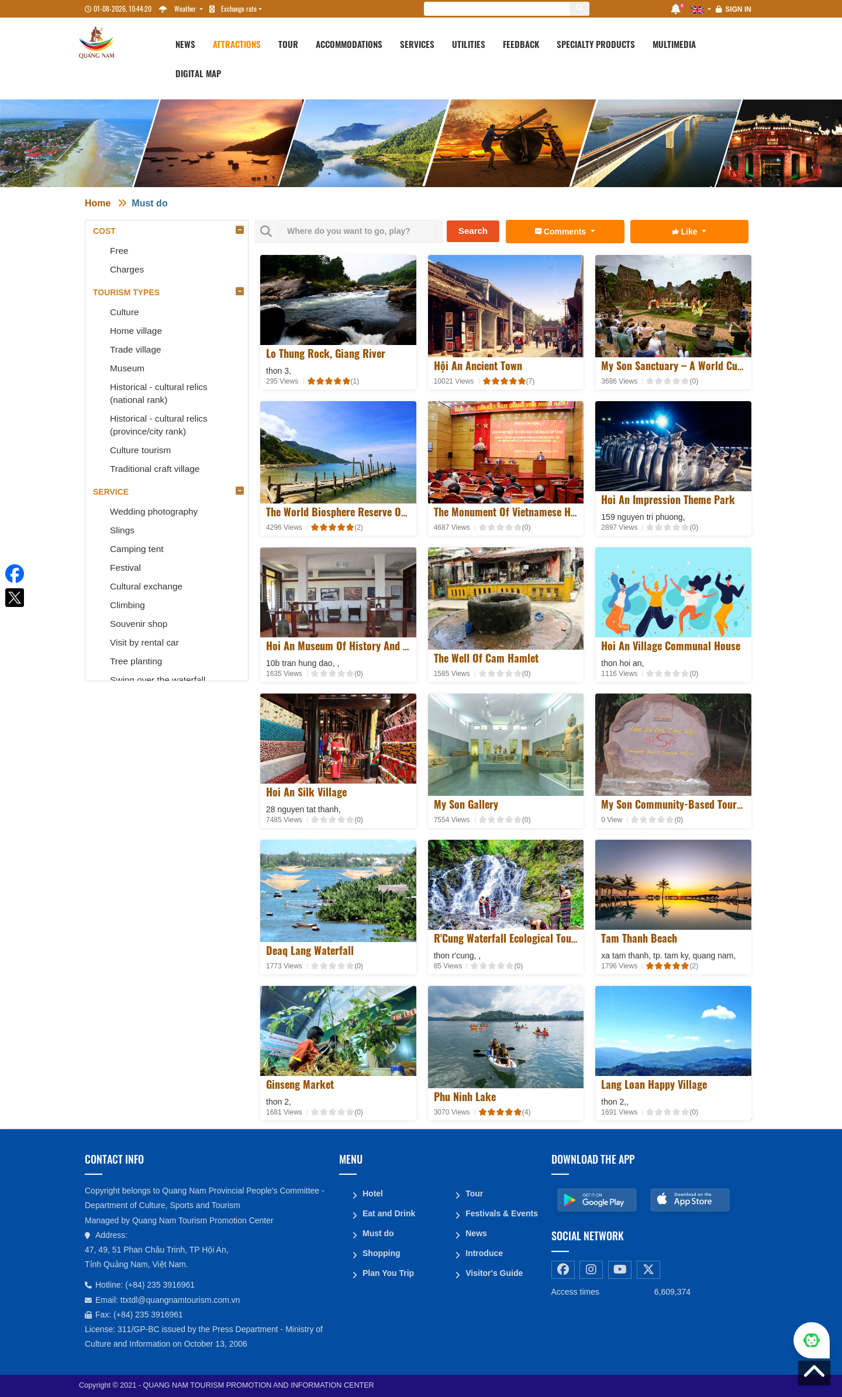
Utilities (468, 43)
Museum (127, 368)
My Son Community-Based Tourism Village (693, 804)
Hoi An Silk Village (306, 791)
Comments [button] (561, 231)
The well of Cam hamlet (486, 657)
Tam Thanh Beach (639, 938)
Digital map (198, 73)
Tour (288, 43)
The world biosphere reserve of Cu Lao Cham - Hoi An (384, 511)
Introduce (484, 1253)
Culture (124, 312)
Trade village (135, 349)
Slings (122, 530)
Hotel (373, 1193)
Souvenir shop (138, 624)
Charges (127, 269)
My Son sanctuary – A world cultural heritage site (710, 365)
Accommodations (349, 43)
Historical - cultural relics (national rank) (159, 393)
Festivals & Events (501, 1213)
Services (417, 43)
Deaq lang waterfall (310, 950)
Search (473, 231)
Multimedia (674, 43)
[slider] (329, 381)
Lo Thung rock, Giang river (325, 353)
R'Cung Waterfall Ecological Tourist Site (520, 938)
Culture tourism (140, 450)
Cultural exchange (146, 586)
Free (119, 251)
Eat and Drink (389, 1213)
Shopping (382, 1253)
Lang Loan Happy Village (654, 1084)
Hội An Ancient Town (478, 365)
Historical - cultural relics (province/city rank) (159, 424)
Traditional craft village (154, 469)
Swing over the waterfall (157, 680)
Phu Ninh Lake (465, 1096)
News (185, 43)
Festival (125, 567)
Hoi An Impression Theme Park (668, 499)
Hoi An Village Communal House (670, 645)
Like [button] (686, 231)
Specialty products (596, 43)
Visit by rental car (144, 642)
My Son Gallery (466, 804)
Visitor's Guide (494, 1273)
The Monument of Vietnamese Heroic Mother (530, 511)
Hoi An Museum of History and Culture (350, 645)
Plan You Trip (388, 1273)
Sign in (738, 9)
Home (98, 203)
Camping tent (137, 549)
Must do (149, 203)
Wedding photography (154, 511)
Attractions (237, 43)
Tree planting (136, 661)
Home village (136, 331)
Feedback (521, 43)
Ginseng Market (300, 1084)
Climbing (127, 605)
